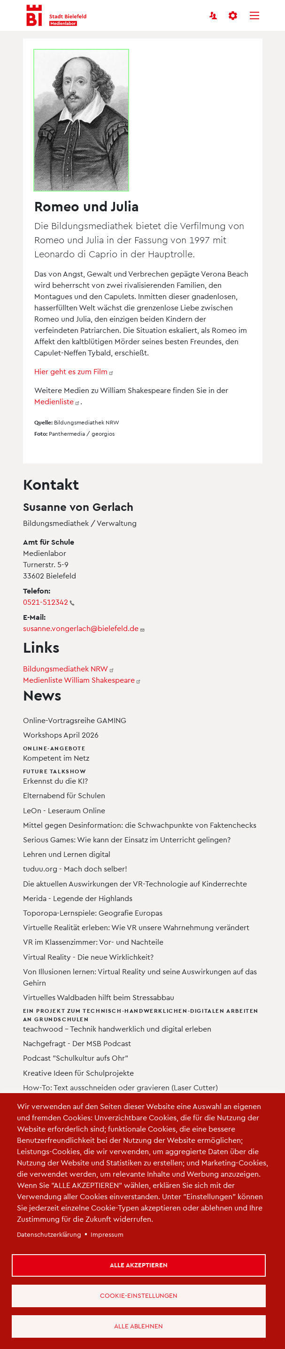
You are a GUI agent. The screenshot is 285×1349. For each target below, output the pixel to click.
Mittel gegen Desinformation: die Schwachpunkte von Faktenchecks (139, 824)
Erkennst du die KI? (144, 776)
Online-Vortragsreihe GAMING (74, 720)
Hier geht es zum (74, 371)
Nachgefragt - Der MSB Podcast (77, 1043)
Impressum (107, 1234)
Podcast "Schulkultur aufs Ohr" (75, 1057)
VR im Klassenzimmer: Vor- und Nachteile (93, 941)
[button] (233, 15)
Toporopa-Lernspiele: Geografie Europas (92, 912)
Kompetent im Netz (144, 753)
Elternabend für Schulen (64, 795)
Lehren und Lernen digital (66, 853)
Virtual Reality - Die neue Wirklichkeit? (88, 956)
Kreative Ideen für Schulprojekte (78, 1072)
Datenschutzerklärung (49, 1234)
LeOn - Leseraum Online (64, 810)
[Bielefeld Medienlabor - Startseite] (56, 15)
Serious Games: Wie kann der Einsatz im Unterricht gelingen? (127, 839)
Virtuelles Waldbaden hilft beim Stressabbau (98, 997)
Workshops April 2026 (61, 734)
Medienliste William (82, 679)
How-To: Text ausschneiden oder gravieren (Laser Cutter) (120, 1087)
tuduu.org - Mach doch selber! (75, 868)
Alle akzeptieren (139, 1265)
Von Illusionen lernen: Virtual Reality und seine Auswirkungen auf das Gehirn (140, 977)
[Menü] (254, 15)
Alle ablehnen (138, 1326)
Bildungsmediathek (69, 668)
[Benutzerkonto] (213, 15)
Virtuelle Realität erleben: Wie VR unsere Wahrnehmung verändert (136, 927)
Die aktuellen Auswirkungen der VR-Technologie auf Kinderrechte (135, 883)
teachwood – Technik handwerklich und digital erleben (144, 1019)
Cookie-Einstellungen (138, 1295)
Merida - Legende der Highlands (77, 898)
